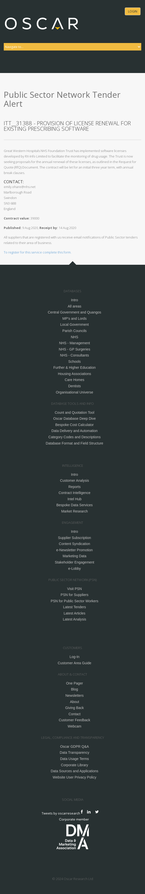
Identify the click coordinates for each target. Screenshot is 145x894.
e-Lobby (74, 568)
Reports (74, 487)
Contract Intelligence (75, 493)
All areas (74, 306)
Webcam (74, 726)
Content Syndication (74, 544)
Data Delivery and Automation (74, 431)
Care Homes (74, 380)
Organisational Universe (74, 392)
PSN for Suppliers (74, 595)
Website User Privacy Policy (74, 777)
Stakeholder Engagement (74, 562)
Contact (74, 714)
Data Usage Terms (74, 759)
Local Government (74, 324)
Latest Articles (74, 613)
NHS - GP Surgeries (74, 349)
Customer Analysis (74, 480)
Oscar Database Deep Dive (74, 418)
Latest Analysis (74, 619)
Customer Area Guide (74, 663)
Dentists (74, 386)
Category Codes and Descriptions (74, 437)
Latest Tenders (74, 607)
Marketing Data (74, 556)
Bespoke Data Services (74, 505)
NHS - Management (74, 343)
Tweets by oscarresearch (61, 813)
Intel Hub (74, 499)
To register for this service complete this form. (37, 252)
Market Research (74, 511)
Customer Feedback (74, 720)
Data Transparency (74, 752)
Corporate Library (74, 765)
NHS (74, 337)
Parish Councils (74, 331)
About (74, 702)
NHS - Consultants (74, 355)
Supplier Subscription (74, 538)
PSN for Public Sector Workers (74, 601)
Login (132, 11)
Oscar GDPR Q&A (74, 746)
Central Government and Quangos (74, 312)
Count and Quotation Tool (74, 412)
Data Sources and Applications (74, 771)
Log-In (75, 657)
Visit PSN (74, 589)
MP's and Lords (74, 318)
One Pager (74, 683)
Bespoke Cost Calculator (74, 425)
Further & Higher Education (74, 368)
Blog (74, 689)
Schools (74, 362)
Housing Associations (74, 374)
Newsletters (74, 696)
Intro (74, 300)
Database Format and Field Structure (74, 443)
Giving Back (74, 708)
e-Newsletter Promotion (74, 550)
